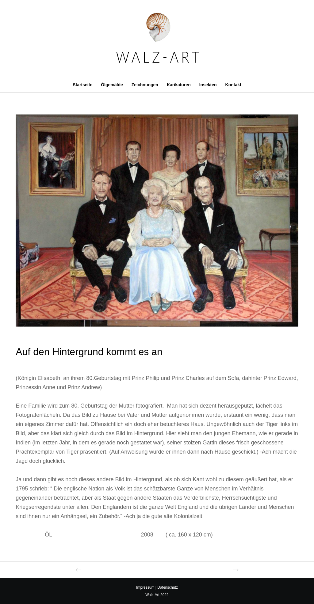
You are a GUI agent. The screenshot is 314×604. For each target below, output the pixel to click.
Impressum (145, 587)
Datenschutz (167, 587)
